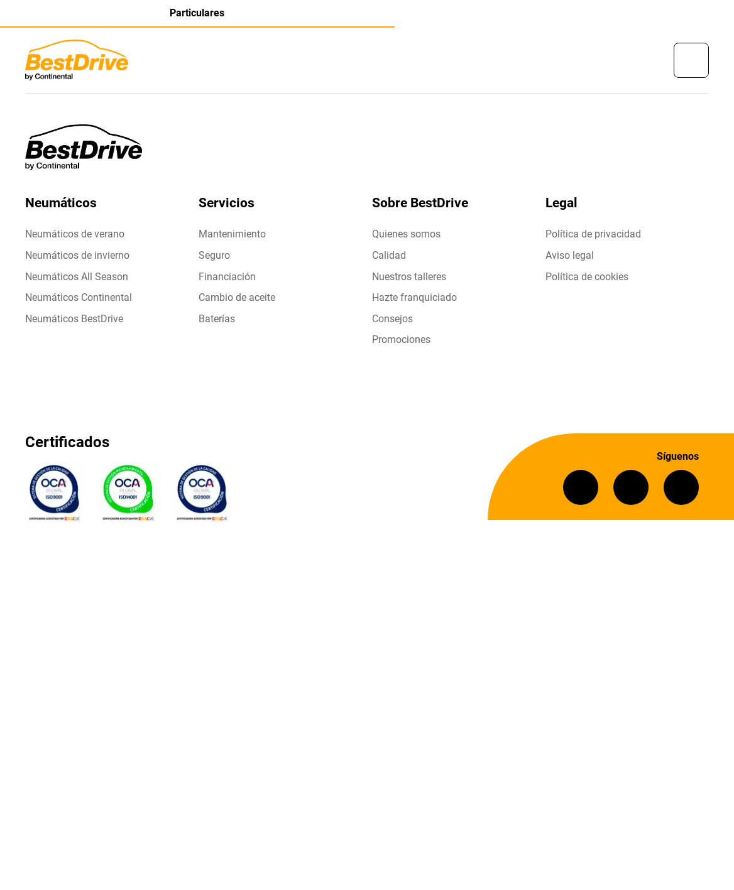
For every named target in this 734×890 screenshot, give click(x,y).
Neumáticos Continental (78, 297)
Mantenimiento (232, 234)
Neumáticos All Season (76, 277)
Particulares (197, 13)
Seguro (214, 255)
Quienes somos (406, 234)
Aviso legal (569, 255)
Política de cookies (586, 277)
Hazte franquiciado (414, 297)
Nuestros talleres (409, 277)
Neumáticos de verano (74, 234)
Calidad (389, 255)
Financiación (227, 277)
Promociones (401, 339)
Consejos (392, 319)
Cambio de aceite (237, 297)
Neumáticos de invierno (77, 255)
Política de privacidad (593, 234)
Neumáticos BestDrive (74, 319)
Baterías (217, 319)
